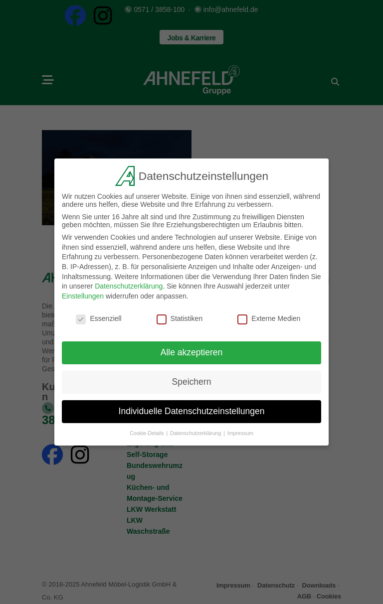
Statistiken (180, 316)
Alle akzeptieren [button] (192, 351)
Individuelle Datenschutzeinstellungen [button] (192, 410)
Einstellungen (83, 294)
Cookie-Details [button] (147, 432)
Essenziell (98, 316)
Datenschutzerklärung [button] (196, 432)
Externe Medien (268, 316)
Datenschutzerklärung (129, 285)
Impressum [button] (240, 432)
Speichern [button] (191, 380)
